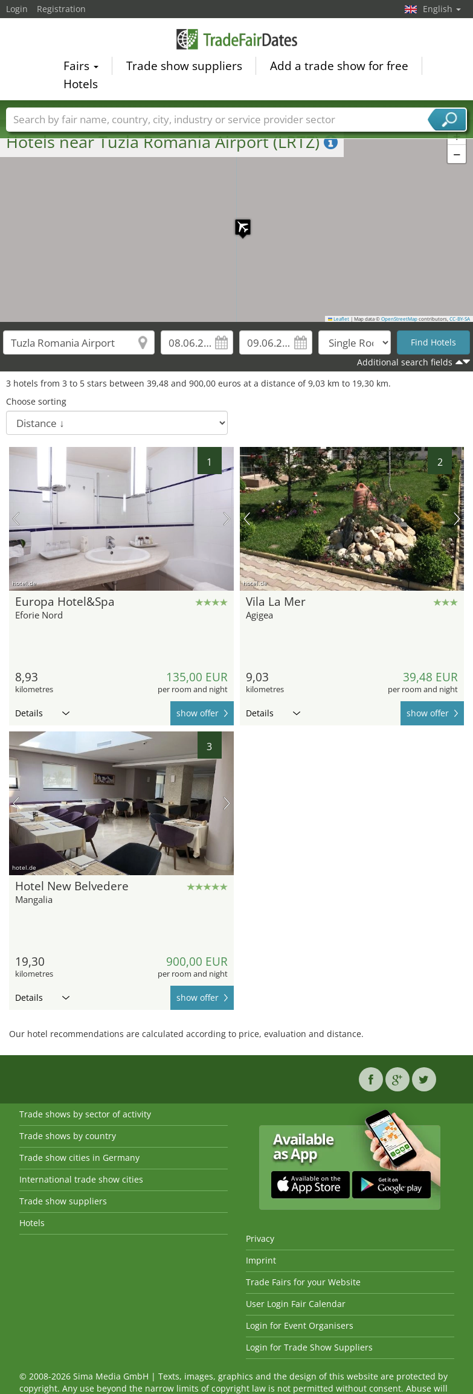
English (442, 8)
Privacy (260, 1238)
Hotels (80, 84)
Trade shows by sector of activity (85, 1114)
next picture (227, 519)
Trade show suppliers (184, 66)
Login (17, 8)
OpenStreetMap (399, 319)
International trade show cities (81, 1179)
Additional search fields (404, 362)
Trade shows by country (67, 1136)
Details (42, 713)
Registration (61, 8)
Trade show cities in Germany (79, 1157)
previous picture (16, 519)
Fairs (80, 66)
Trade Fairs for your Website (303, 1282)
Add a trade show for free (339, 66)
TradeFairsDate (236, 39)
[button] (236, 221)
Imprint (261, 1260)
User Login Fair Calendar (296, 1303)
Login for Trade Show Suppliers (309, 1347)
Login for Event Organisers (299, 1325)
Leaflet (339, 319)
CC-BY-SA (459, 319)
